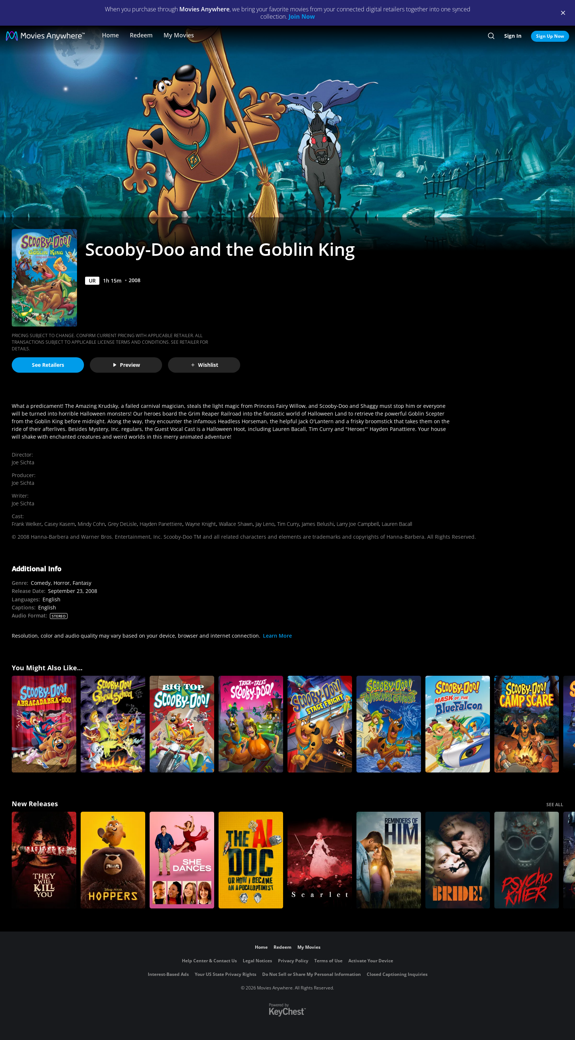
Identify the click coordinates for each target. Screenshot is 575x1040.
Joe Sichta (23, 462)
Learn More (277, 635)
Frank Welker (26, 523)
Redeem (141, 35)
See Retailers (48, 364)
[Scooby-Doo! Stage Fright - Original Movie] (320, 724)
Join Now (302, 16)
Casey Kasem (59, 523)
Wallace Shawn (236, 523)
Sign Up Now (550, 36)
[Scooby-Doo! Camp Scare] (526, 724)
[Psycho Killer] (526, 860)
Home (110, 35)
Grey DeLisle (122, 523)
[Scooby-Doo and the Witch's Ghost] (388, 724)
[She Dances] (182, 860)
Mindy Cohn (91, 523)
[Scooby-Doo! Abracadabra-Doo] (44, 724)
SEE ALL (554, 804)
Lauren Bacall (397, 523)
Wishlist (204, 364)
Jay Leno (265, 523)
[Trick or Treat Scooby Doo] (251, 724)
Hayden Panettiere (161, 523)
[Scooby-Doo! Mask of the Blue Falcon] (457, 724)
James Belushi (318, 523)
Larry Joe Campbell (358, 523)
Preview (126, 364)
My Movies (179, 35)
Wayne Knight (200, 523)
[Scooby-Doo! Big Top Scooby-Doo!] (182, 724)
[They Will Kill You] (44, 860)
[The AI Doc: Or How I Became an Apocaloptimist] (251, 860)
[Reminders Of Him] (388, 860)
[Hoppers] (113, 860)
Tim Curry (288, 523)
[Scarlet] (320, 860)
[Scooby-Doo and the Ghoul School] (113, 724)
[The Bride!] (457, 860)
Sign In (512, 35)
